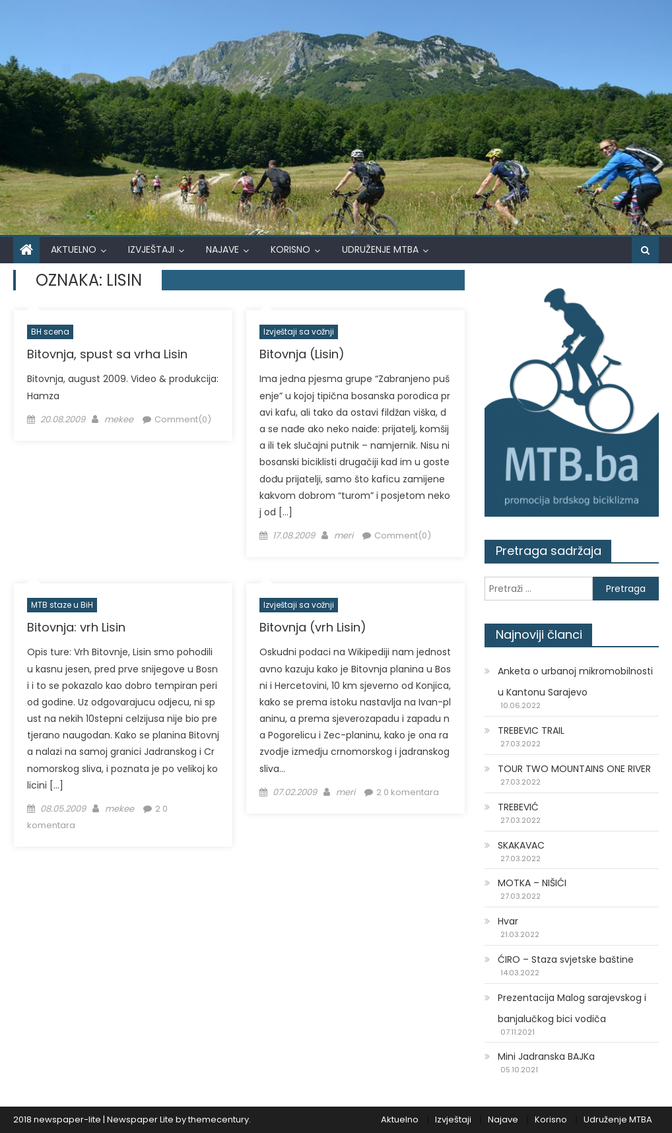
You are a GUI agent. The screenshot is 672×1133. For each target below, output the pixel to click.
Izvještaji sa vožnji (298, 331)
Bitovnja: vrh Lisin (76, 627)
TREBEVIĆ (518, 807)
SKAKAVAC (521, 845)
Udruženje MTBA (380, 249)
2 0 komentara (407, 792)
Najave (222, 249)
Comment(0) (182, 419)
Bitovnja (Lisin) (302, 354)
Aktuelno (73, 249)
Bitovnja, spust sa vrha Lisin (107, 354)
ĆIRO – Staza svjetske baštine (566, 959)
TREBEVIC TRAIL (531, 730)
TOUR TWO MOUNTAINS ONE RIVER (574, 768)
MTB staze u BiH (62, 604)
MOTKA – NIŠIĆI (532, 883)
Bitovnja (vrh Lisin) (312, 627)
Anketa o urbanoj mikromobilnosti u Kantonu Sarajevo (575, 681)
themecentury (218, 1119)
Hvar (508, 921)
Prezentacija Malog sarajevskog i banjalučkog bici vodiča (572, 1008)
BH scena (50, 331)
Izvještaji (151, 249)
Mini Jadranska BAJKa (546, 1056)
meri (343, 535)
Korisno (290, 249)
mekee (118, 419)
